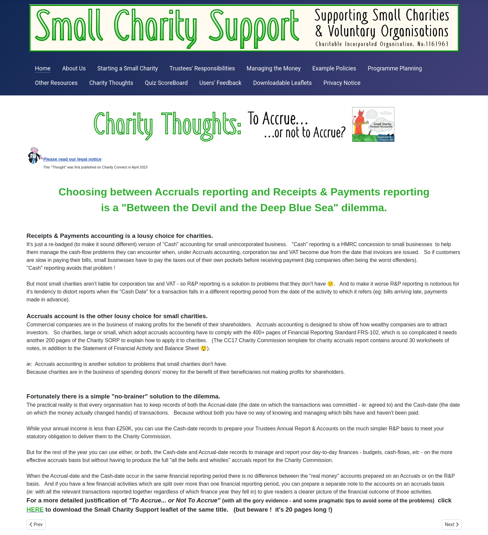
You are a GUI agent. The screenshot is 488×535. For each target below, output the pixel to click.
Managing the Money (273, 68)
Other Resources (56, 83)
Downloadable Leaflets (282, 83)
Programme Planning (395, 68)
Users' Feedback (220, 83)
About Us (74, 68)
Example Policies (334, 68)
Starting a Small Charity (128, 68)
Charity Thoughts (111, 83)
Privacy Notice (342, 83)
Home (42, 68)
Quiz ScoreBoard (166, 83)
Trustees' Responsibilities (202, 68)
